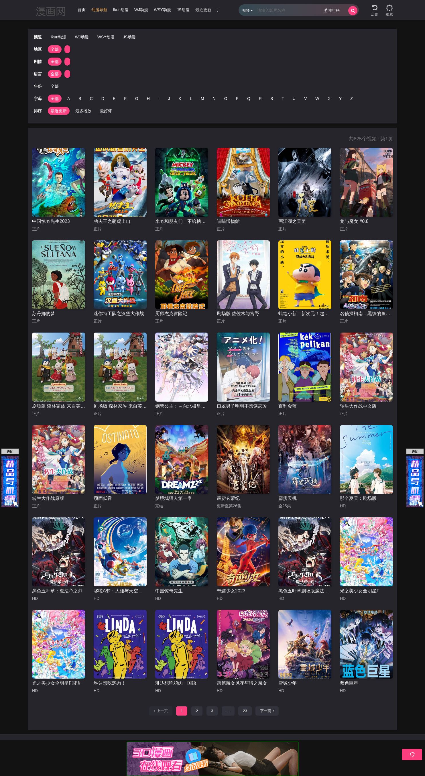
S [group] (271, 98)
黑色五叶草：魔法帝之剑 (57, 590)
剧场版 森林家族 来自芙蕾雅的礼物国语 (120, 406)
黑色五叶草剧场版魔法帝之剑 (304, 590)
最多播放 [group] (83, 111)
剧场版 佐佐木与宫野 (238, 313)
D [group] (102, 98)
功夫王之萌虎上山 (112, 221)
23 (245, 711)
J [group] (169, 98)
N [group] (214, 98)
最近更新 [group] (203, 9)
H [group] (148, 98)
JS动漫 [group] (183, 9)
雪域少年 (287, 683)
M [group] (202, 98)
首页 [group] (82, 9)
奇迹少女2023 (231, 590)
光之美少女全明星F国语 (56, 683)
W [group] (317, 98)
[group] (99, 11)
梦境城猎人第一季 (173, 498)
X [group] (329, 98)
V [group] (305, 98)
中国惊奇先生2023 (51, 221)
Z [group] (351, 98)
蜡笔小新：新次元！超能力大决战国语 (304, 313)
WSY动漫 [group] (162, 9)
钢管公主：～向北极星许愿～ (181, 406)
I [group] (159, 98)
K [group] (180, 98)
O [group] (225, 98)
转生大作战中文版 (358, 406)
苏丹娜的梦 (43, 313)
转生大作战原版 (48, 498)
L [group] (191, 98)
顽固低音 (103, 498)
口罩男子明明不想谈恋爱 (242, 406)
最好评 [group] (106, 111)
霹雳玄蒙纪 (228, 498)
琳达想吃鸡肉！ (110, 683)
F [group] (125, 98)
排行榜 (332, 10)
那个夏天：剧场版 (358, 498)
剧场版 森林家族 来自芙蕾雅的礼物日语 (58, 406)
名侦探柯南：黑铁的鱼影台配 (366, 313)
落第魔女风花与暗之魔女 (242, 683)
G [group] (136, 98)
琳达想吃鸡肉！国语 (175, 683)
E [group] (114, 98)
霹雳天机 (287, 498)
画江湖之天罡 (292, 221)
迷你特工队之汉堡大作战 (119, 313)
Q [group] (248, 98)
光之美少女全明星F (359, 590)
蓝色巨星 (349, 683)
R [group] (260, 98)
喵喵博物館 (228, 221)
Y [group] (340, 98)
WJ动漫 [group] (141, 9)
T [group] (283, 98)
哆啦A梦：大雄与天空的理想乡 (120, 590)
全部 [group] (55, 49)
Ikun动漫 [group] (121, 9)
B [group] (79, 98)
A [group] (68, 98)
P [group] (237, 98)
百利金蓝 (287, 406)
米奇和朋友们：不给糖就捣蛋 (181, 221)
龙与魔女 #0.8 (354, 221)
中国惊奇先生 (169, 590)
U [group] (294, 98)
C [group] (91, 98)
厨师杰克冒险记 (171, 313)
